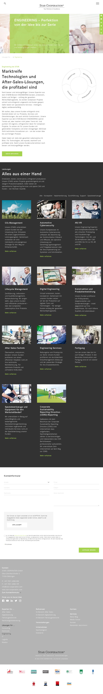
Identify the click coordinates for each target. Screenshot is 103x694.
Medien (5, 642)
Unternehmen (41, 627)
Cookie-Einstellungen (61, 655)
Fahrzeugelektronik (9, 618)
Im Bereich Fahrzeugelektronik (47, 618)
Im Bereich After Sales (44, 612)
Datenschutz (50, 655)
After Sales (6, 612)
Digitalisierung (7, 615)
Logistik (5, 639)
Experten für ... (8, 609)
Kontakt (73, 622)
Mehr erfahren (12, 154)
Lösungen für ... (7, 57)
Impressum (38, 655)
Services (73, 614)
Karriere (73, 609)
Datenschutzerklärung (20, 535)
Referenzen (40, 609)
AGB (44, 655)
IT (2, 637)
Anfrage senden (89, 550)
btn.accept (17, 525)
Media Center (75, 620)
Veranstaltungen (42, 622)
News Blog (74, 617)
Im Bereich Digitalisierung (46, 615)
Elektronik (6, 631)
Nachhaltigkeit (41, 630)
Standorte (39, 633)
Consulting (6, 628)
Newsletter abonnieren (78, 625)
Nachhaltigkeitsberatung (11, 621)
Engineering (6, 634)
